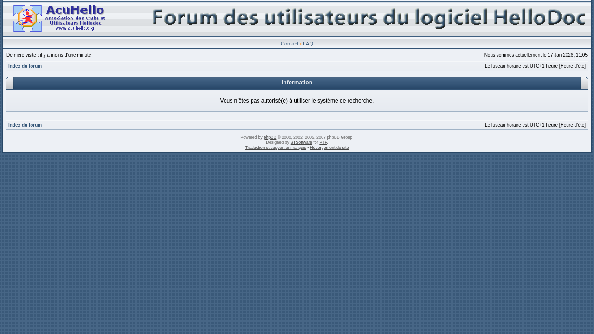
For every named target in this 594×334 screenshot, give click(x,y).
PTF (323, 142)
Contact (289, 43)
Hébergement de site (329, 147)
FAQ (308, 43)
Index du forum (25, 66)
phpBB (270, 137)
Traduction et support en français (275, 147)
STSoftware (301, 142)
